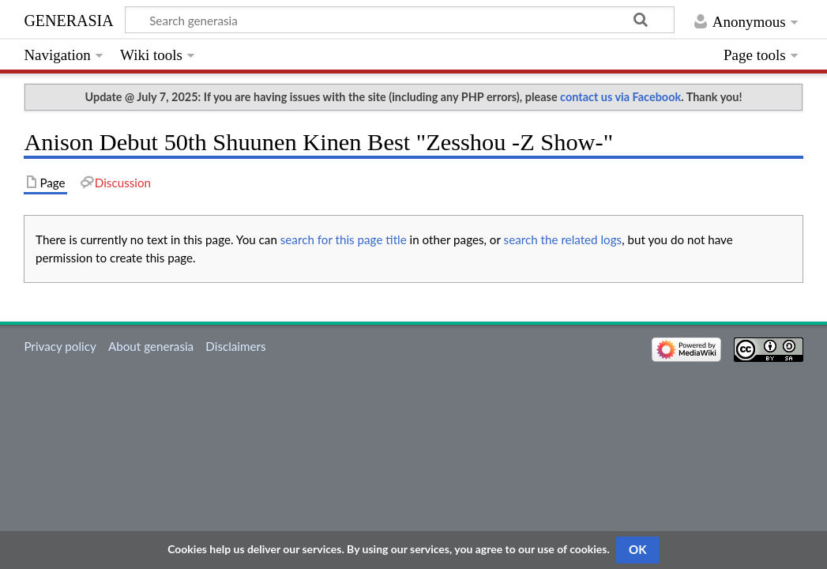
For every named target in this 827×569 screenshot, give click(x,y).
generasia (68, 18)
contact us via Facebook (620, 97)
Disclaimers (235, 346)
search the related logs (563, 239)
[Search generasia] (400, 19)
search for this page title (343, 239)
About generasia (151, 346)
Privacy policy (60, 346)
